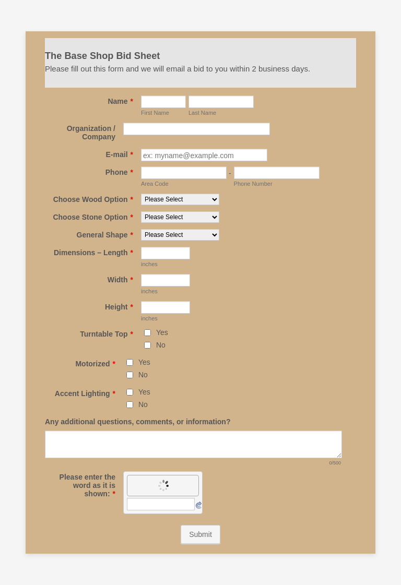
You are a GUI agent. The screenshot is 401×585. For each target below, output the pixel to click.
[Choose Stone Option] (180, 217)
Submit (200, 534)
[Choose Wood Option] (180, 199)
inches (149, 264)
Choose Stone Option (93, 217)
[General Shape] (180, 235)
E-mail (119, 154)
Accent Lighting (85, 393)
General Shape (105, 235)
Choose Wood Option (93, 199)
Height (119, 307)
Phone (119, 172)
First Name (155, 113)
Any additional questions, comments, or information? (137, 421)
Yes (162, 332)
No (161, 345)
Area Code (155, 184)
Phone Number (253, 184)
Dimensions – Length (93, 252)
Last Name (202, 113)
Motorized (95, 364)
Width (120, 280)
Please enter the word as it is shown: (87, 485)
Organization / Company (91, 132)
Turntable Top (106, 334)
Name (120, 101)
